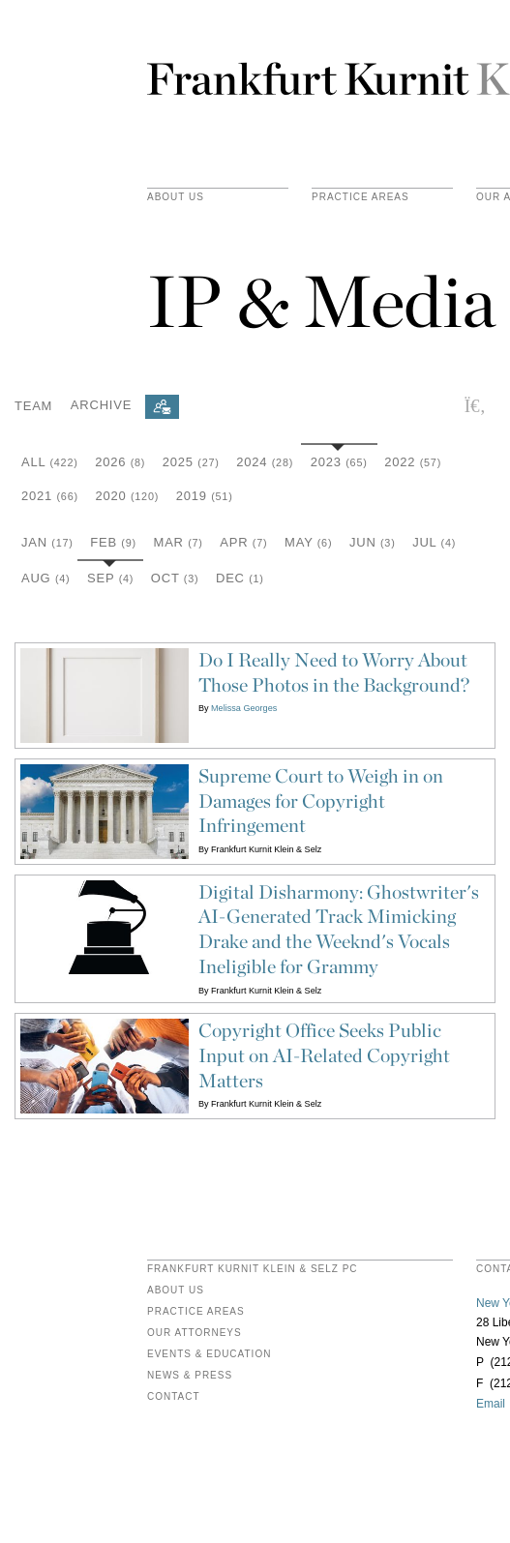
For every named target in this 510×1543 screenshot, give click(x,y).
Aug (45, 578)
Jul (434, 542)
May (308, 542)
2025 (191, 462)
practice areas (360, 197)
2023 (339, 462)
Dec (240, 578)
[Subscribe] (162, 407)
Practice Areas (196, 1312)
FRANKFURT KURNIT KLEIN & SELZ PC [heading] (252, 1269)
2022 (412, 462)
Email (490, 1403)
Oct (175, 578)
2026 (120, 462)
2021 (49, 496)
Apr (243, 542)
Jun (372, 542)
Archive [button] (101, 405)
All (49, 462)
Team (33, 405)
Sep (110, 578)
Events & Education (209, 1354)
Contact (173, 1397)
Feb (113, 542)
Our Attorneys (194, 1333)
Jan (47, 542)
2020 (127, 496)
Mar (178, 542)
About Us (175, 197)
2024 (264, 462)
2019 (204, 496)
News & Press (189, 1375)
